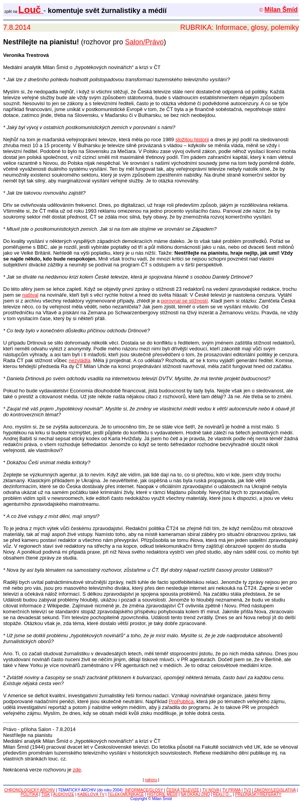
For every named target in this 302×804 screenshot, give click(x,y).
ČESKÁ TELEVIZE (182, 790)
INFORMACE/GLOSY (144, 790)
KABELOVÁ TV (91, 794)
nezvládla (79, 360)
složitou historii (192, 139)
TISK (45, 794)
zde (77, 770)
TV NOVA (210, 790)
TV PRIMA (231, 790)
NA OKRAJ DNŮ (195, 794)
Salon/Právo (144, 42)
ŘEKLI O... (222, 794)
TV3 (247, 790)
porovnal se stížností (184, 301)
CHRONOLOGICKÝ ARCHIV (29, 790)
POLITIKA (29, 794)
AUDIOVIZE (63, 794)
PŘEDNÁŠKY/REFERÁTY (258, 794)
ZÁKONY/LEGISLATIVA (275, 790)
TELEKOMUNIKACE (126, 794)
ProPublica (181, 701)
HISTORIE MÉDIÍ (162, 794)
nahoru (151, 780)
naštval (30, 295)
